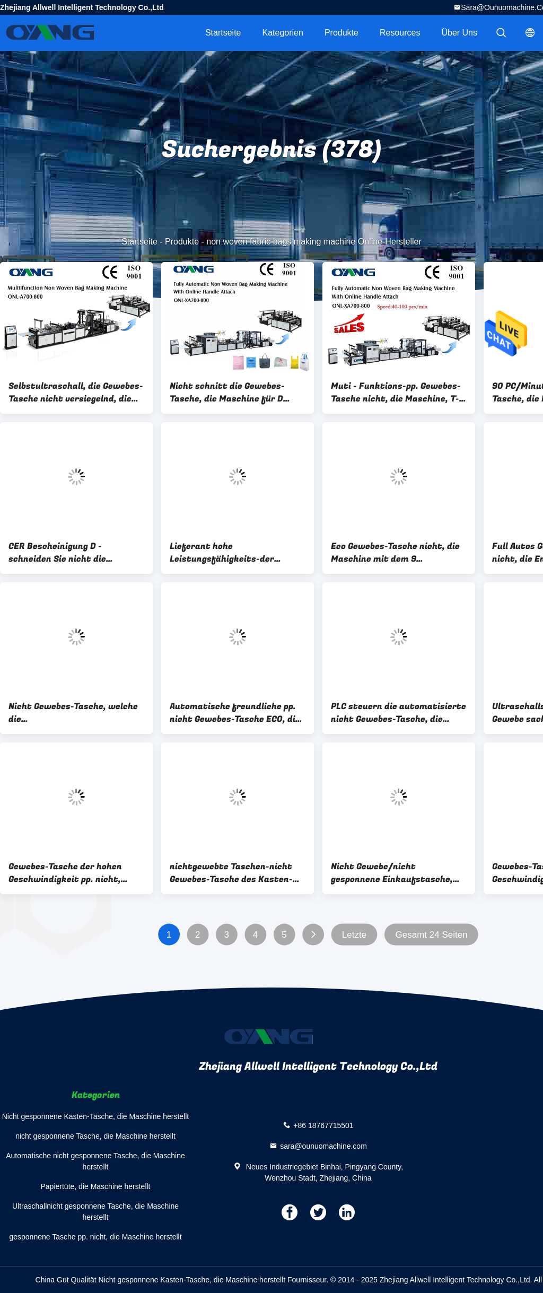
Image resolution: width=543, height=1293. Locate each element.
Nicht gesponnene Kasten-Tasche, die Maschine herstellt (95, 1116)
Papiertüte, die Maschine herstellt (96, 1186)
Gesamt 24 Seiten (432, 935)
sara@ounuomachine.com (323, 1145)
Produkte (341, 32)
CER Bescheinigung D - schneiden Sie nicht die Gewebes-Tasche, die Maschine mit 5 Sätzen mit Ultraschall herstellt (73, 552)
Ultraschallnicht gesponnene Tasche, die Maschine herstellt (95, 1211)
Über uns (459, 32)
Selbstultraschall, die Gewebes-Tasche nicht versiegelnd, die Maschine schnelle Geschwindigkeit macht (75, 392)
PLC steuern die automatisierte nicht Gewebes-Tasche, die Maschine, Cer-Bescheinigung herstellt (398, 713)
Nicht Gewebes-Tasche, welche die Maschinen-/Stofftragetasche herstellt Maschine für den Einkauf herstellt (73, 713)
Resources (400, 32)
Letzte (354, 935)
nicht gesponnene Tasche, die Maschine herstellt (95, 1136)
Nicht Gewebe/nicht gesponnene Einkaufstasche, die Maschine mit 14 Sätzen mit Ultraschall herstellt (398, 873)
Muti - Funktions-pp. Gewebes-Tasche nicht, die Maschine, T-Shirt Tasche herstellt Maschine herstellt (396, 392)
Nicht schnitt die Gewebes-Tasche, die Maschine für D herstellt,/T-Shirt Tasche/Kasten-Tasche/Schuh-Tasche (236, 392)
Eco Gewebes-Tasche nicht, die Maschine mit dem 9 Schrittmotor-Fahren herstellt (397, 552)
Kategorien (282, 32)
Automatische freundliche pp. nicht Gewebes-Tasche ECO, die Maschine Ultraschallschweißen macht (237, 713)
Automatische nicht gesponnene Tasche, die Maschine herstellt (95, 1161)
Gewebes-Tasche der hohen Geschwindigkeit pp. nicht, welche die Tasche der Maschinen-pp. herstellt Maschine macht (65, 873)
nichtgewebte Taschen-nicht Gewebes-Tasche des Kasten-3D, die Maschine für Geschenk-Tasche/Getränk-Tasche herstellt (236, 873)
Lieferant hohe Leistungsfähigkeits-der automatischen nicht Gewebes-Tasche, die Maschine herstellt (236, 552)
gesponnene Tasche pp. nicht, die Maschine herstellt (95, 1237)
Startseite (223, 32)
